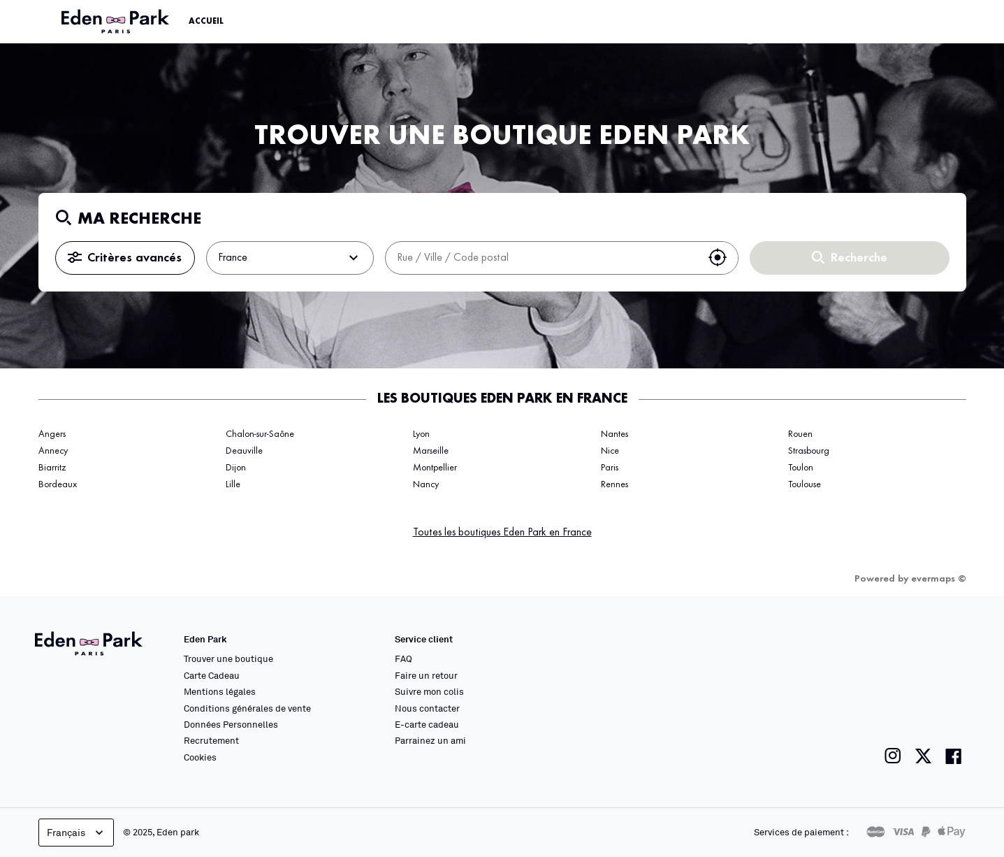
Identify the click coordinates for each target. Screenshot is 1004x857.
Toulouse (804, 484)
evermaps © (938, 579)
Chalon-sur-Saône (260, 434)
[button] (717, 258)
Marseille (431, 451)
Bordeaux (57, 484)
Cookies (200, 757)
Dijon (236, 468)
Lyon (421, 434)
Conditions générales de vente (247, 708)
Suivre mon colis (429, 691)
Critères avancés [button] (125, 258)
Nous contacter (427, 708)
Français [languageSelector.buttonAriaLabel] (76, 833)
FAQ (403, 658)
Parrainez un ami (430, 740)
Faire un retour (426, 675)
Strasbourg (808, 451)
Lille (233, 484)
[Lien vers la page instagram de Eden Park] (893, 756)
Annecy (53, 451)
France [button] (290, 258)
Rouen (800, 434)
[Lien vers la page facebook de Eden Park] (953, 756)
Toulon (800, 468)
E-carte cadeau (427, 724)
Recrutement (211, 740)
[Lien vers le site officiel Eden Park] (116, 21)
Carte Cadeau (212, 675)
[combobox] (541, 258)
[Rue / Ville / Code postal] (541, 258)
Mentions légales (220, 691)
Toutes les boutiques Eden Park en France (502, 532)
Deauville (244, 451)
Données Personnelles (231, 724)
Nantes (614, 434)
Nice (610, 451)
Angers (52, 434)
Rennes (614, 484)
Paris (609, 468)
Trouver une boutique (228, 658)
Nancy (426, 484)
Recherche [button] (849, 258)
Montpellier (435, 468)
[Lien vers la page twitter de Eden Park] (923, 756)
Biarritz (52, 468)
